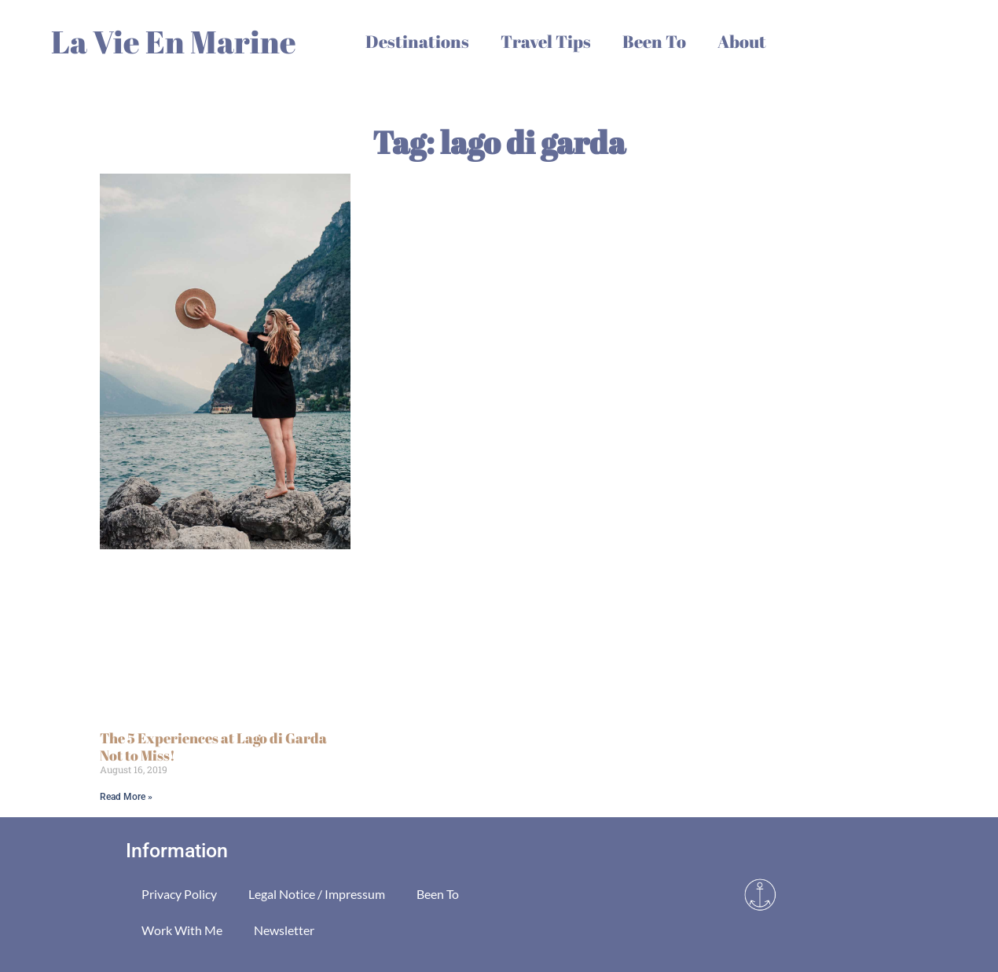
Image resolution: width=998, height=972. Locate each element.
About (741, 41)
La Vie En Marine (173, 41)
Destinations (417, 41)
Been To (654, 41)
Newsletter (284, 929)
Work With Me (181, 929)
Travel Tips (546, 41)
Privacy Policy (179, 893)
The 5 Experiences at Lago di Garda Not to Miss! (213, 746)
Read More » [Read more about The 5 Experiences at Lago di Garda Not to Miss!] (126, 796)
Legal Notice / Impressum (316, 893)
